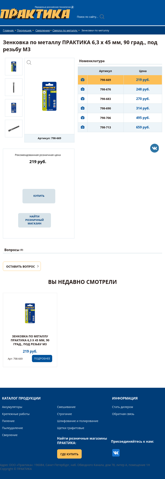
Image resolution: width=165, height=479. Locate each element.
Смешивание (66, 407)
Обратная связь (123, 414)
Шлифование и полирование (77, 421)
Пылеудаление (12, 428)
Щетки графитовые (70, 428)
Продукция (24, 30)
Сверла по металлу (65, 30)
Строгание (64, 414)
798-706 (105, 118)
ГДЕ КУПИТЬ (69, 454)
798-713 (105, 127)
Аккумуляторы (12, 407)
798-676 (105, 89)
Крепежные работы (15, 414)
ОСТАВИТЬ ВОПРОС (20, 266)
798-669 (105, 80)
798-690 (105, 108)
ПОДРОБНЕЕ (42, 358)
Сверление (42, 30)
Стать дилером (122, 407)
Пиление (8, 421)
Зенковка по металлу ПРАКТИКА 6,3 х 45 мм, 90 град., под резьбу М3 (30, 340)
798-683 (105, 99)
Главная (8, 30)
